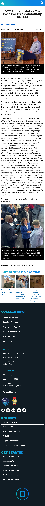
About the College (10, 317)
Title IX (6, 436)
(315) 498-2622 (8, 361)
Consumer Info (9, 422)
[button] (42, 3)
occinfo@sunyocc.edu (11, 364)
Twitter (19, 410)
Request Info (8, 461)
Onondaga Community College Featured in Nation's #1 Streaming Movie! (36, 295)
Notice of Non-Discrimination (15, 427)
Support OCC (8, 341)
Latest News (10, 24)
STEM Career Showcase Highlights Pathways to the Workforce (22, 294)
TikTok (24, 410)
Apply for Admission (11, 470)
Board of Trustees (10, 322)
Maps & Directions (10, 332)
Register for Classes (11, 479)
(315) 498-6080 (8, 383)
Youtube (13, 410)
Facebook (3, 410)
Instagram (8, 410)
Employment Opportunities (14, 327)
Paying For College (11, 456)
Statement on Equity (11, 431)
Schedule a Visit (9, 466)
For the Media (9, 392)
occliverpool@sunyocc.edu (13, 385)
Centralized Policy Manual (14, 445)
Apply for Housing (10, 475)
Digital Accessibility (11, 440)
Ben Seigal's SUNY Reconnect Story (7, 292)
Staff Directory (9, 336)
